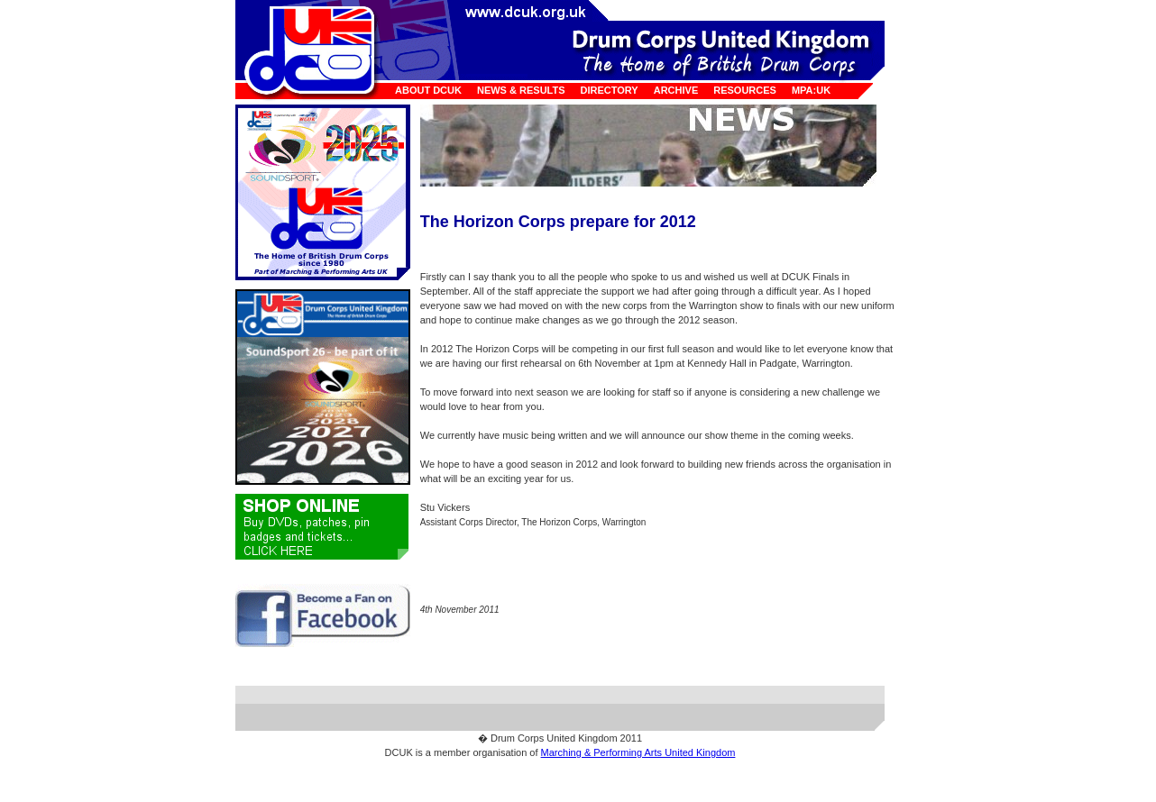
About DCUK (428, 90)
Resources (744, 90)
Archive (676, 90)
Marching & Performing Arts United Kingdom (638, 752)
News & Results (521, 90)
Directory (609, 90)
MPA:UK (811, 90)
